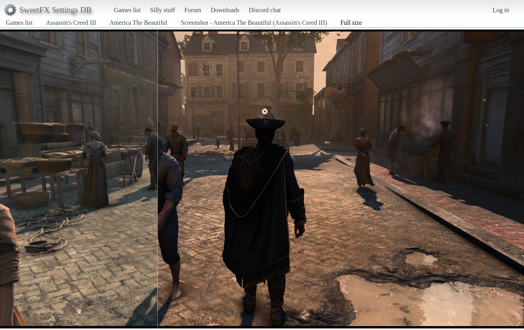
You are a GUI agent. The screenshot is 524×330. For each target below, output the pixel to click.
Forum (193, 10)
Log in (501, 10)
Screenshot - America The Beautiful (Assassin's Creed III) (254, 22)
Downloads (224, 10)
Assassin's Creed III (71, 22)
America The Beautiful (138, 22)
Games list (127, 10)
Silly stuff (162, 10)
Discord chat (264, 10)
